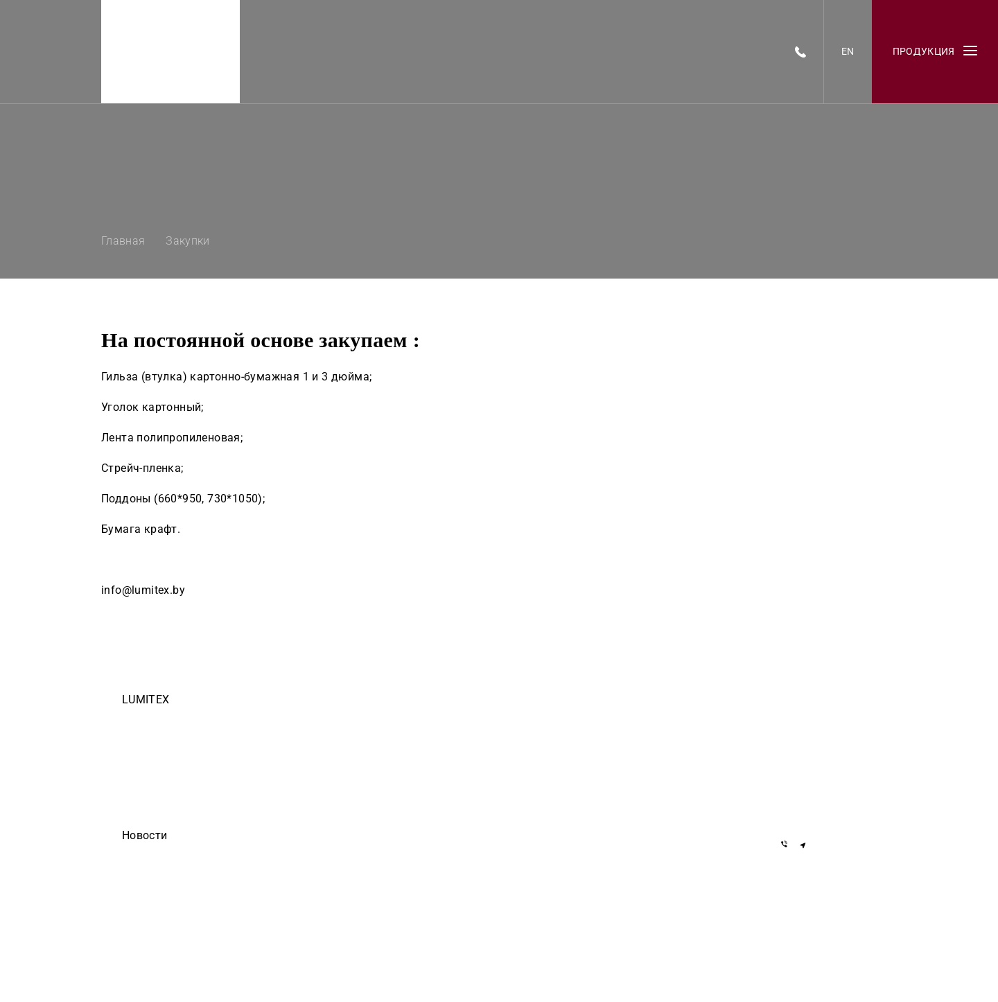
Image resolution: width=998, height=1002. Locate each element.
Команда (140, 720)
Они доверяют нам (161, 894)
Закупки (138, 759)
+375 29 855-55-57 (824, 781)
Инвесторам (147, 817)
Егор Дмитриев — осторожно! (183, 856)
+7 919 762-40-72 (821, 741)
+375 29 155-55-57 (824, 761)
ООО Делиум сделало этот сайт (186, 875)
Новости (144, 835)
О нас (133, 778)
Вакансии (141, 739)
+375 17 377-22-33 (824, 721)
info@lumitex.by (819, 808)
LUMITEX (145, 699)
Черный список (153, 797)
